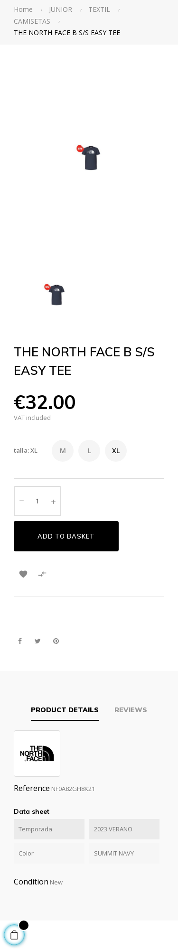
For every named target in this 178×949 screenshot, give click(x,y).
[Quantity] (37, 501)
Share (20, 641)
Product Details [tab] (65, 710)
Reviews (130, 710)
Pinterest (56, 641)
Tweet (38, 641)
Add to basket (66, 536)
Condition (31, 881)
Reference (32, 788)
